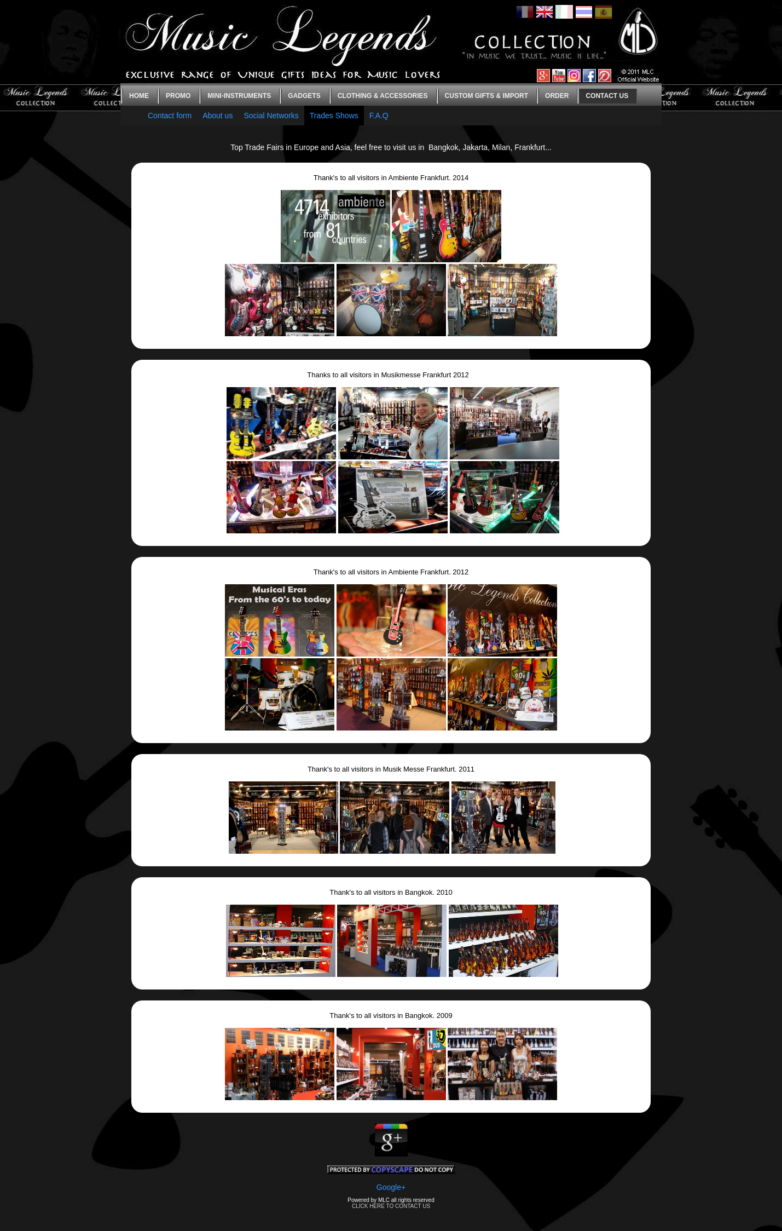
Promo (178, 96)
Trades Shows (334, 115)
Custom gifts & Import (486, 96)
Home (139, 96)
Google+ (391, 1187)
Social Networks (271, 115)
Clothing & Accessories (383, 96)
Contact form (170, 115)
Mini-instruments (239, 96)
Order (557, 96)
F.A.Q (379, 115)
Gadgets (304, 96)
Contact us (607, 96)
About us (217, 115)
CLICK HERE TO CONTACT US (391, 1206)
